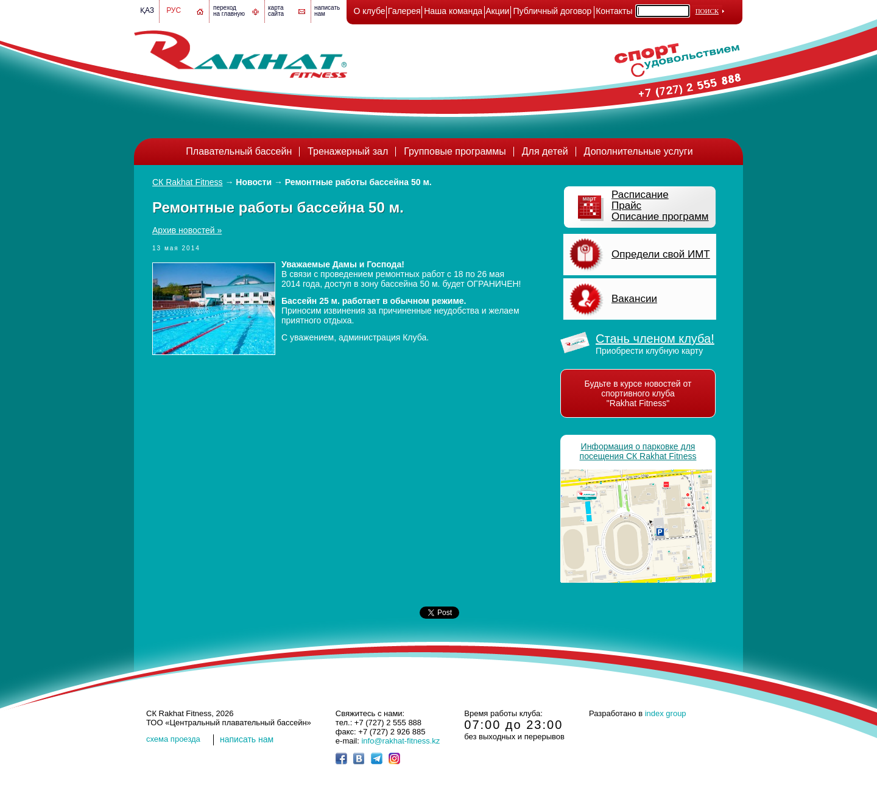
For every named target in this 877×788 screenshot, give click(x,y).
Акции (497, 11)
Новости (254, 182)
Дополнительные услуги (638, 151)
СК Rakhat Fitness (187, 182)
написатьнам (327, 10)
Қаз (147, 10)
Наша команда (453, 11)
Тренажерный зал (348, 151)
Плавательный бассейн (239, 151)
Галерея (404, 11)
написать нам (246, 739)
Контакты (614, 11)
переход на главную (229, 10)
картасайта (276, 10)
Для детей (545, 151)
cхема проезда (173, 739)
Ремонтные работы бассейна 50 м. (358, 182)
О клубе (370, 11)
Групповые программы (455, 151)
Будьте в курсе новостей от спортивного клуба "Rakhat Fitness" (638, 393)
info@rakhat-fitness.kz (400, 740)
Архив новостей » (187, 230)
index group (665, 713)
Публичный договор (552, 11)
